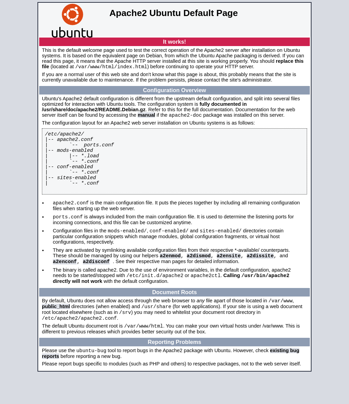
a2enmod (170, 276)
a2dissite (260, 276)
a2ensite (229, 276)
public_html (56, 331)
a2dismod (199, 276)
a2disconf (96, 283)
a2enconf (65, 283)
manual (146, 117)
